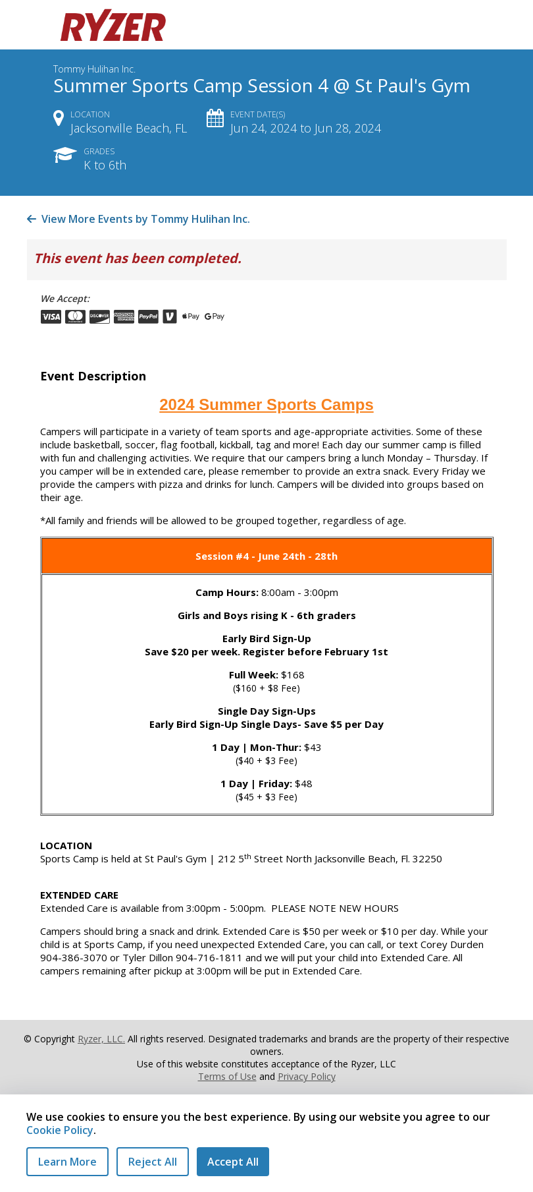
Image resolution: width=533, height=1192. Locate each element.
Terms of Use (227, 1076)
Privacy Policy (307, 1076)
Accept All (233, 1161)
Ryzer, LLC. (101, 1038)
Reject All (152, 1161)
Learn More (67, 1161)
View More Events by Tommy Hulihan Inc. (138, 219)
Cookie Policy (59, 1130)
